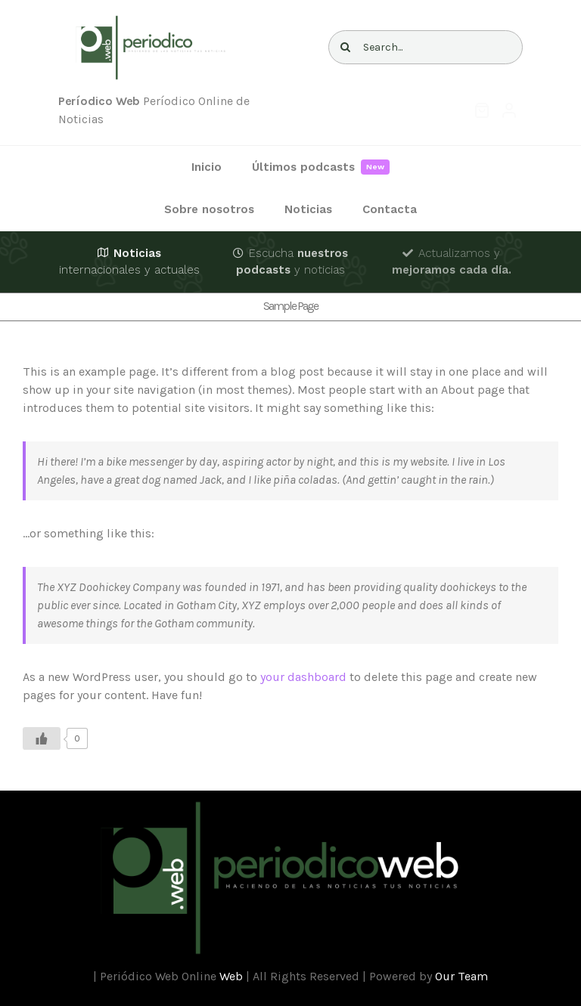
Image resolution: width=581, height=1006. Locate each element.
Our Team (461, 976)
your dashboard (303, 677)
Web (231, 976)
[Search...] (425, 47)
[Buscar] (345, 47)
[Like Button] (42, 738)
